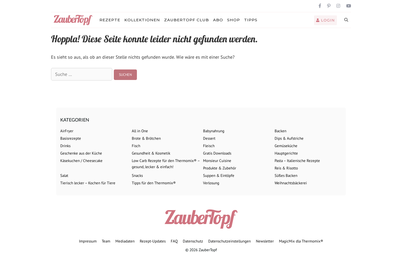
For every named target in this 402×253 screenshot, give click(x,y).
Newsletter (265, 241)
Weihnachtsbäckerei (291, 182)
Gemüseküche (286, 145)
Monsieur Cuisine (217, 160)
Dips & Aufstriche (289, 138)
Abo (218, 19)
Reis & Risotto (286, 168)
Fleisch (209, 145)
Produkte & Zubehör (219, 168)
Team (106, 241)
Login (325, 20)
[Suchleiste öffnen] (346, 20)
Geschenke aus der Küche (81, 153)
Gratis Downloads (217, 153)
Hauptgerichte (286, 153)
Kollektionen (142, 19)
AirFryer (66, 130)
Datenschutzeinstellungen (229, 241)
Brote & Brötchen (146, 138)
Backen (280, 130)
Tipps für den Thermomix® (154, 182)
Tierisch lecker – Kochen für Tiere (87, 182)
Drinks (65, 145)
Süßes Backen (286, 175)
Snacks (137, 175)
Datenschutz (193, 241)
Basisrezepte (70, 138)
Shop (233, 19)
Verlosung (211, 182)
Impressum (88, 241)
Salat (64, 175)
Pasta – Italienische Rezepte (297, 160)
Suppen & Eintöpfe (218, 175)
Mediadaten (125, 241)
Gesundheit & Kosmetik (151, 153)
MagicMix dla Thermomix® (301, 241)
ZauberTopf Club (186, 19)
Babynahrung (213, 130)
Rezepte (109, 19)
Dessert (209, 138)
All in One (140, 130)
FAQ (174, 241)
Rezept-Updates (153, 241)
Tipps (250, 19)
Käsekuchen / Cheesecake (81, 160)
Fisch (136, 145)
